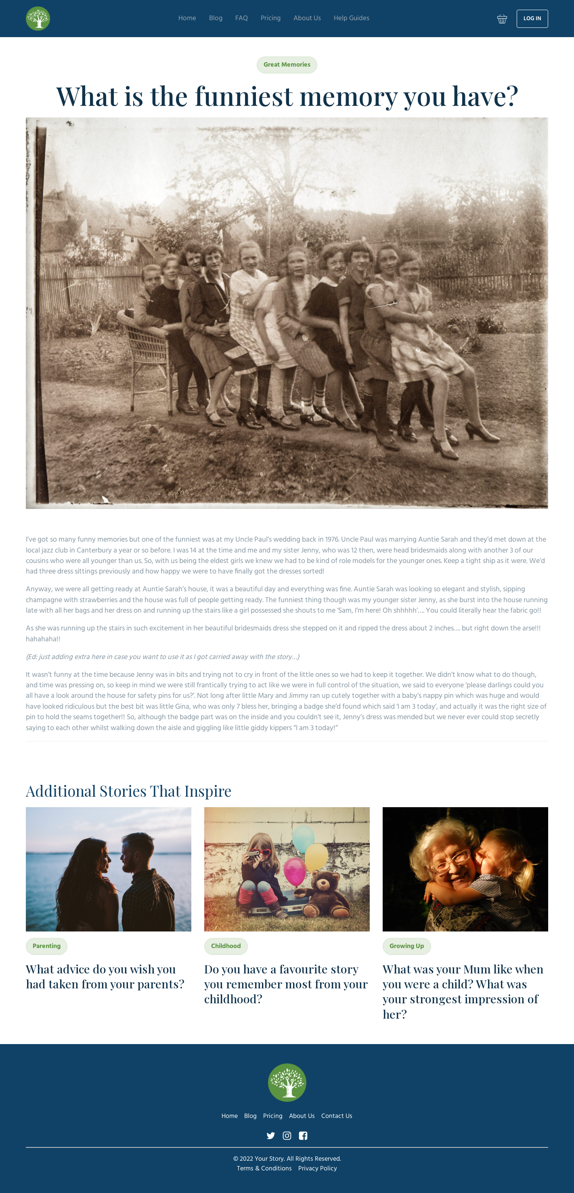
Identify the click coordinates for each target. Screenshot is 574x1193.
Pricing (268, 18)
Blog (206, 18)
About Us (310, 18)
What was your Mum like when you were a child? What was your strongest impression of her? (463, 991)
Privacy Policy (317, 1169)
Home (174, 18)
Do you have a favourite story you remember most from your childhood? (286, 984)
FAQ (235, 18)
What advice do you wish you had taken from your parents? (105, 976)
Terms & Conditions (264, 1169)
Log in (532, 18)
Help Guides (363, 18)
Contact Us (336, 1116)
